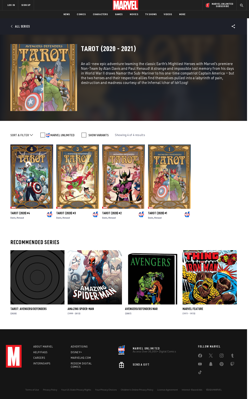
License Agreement (167, 389)
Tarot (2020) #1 (157, 213)
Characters (100, 14)
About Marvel (43, 346)
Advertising (79, 346)
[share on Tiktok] (200, 373)
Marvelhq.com (81, 357)
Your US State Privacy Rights (76, 389)
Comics (81, 14)
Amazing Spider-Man (81, 309)
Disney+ (76, 352)
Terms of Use (32, 389)
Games (119, 14)
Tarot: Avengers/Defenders (28, 309)
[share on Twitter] (211, 356)
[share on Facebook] (200, 357)
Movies (134, 14)
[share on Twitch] (232, 365)
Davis (13, 217)
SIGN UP (25, 5)
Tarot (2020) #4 (20, 213)
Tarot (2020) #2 (112, 213)
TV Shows (151, 14)
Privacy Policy (50, 389)
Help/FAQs (40, 352)
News (67, 14)
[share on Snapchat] (211, 365)
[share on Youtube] (200, 365)
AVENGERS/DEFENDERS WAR (141, 309)
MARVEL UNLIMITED (62, 135)
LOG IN (11, 5)
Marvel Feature (193, 309)
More (182, 14)
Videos (168, 14)
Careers (39, 357)
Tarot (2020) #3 (66, 213)
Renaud (20, 217)
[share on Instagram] (222, 356)
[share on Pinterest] (222, 365)
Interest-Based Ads (192, 389)
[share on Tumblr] (232, 356)
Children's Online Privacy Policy (137, 389)
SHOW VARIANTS (98, 135)
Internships (42, 363)
